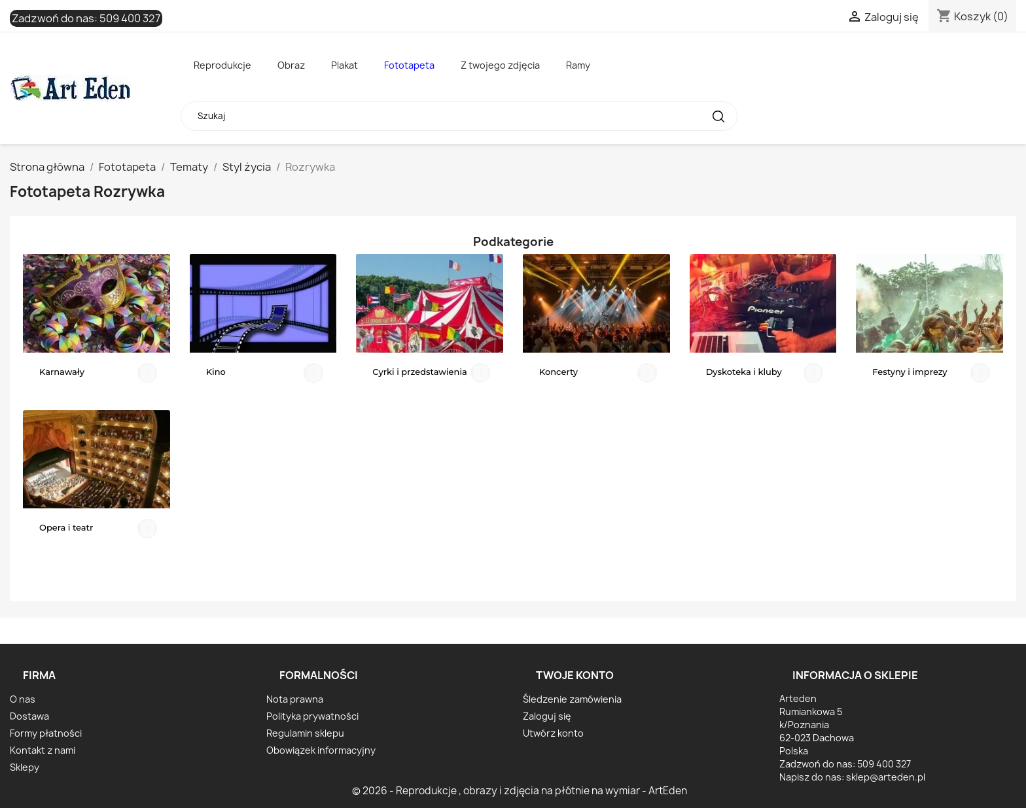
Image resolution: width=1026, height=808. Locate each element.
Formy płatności (46, 733)
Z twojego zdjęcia (500, 65)
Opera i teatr (66, 527)
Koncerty (558, 371)
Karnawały (61, 371)
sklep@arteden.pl (885, 777)
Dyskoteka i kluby (744, 371)
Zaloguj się (547, 716)
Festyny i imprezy (909, 371)
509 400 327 (129, 18)
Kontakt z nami (42, 750)
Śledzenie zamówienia (572, 699)
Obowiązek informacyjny (321, 750)
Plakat (344, 65)
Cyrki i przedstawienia (419, 371)
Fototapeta (409, 65)
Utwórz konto (553, 733)
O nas (22, 699)
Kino (216, 371)
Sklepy (24, 767)
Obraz (291, 65)
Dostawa (29, 716)
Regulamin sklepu (305, 733)
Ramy (578, 65)
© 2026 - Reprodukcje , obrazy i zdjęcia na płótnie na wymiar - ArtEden (519, 791)
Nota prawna (294, 699)
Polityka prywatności (312, 716)
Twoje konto (575, 675)
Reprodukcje (222, 65)
